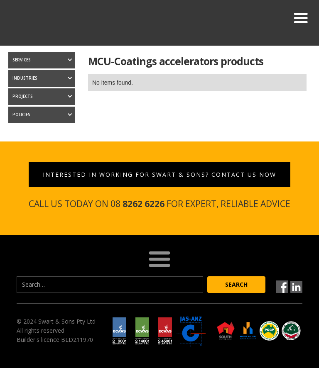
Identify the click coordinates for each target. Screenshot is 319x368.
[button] (300, 18)
